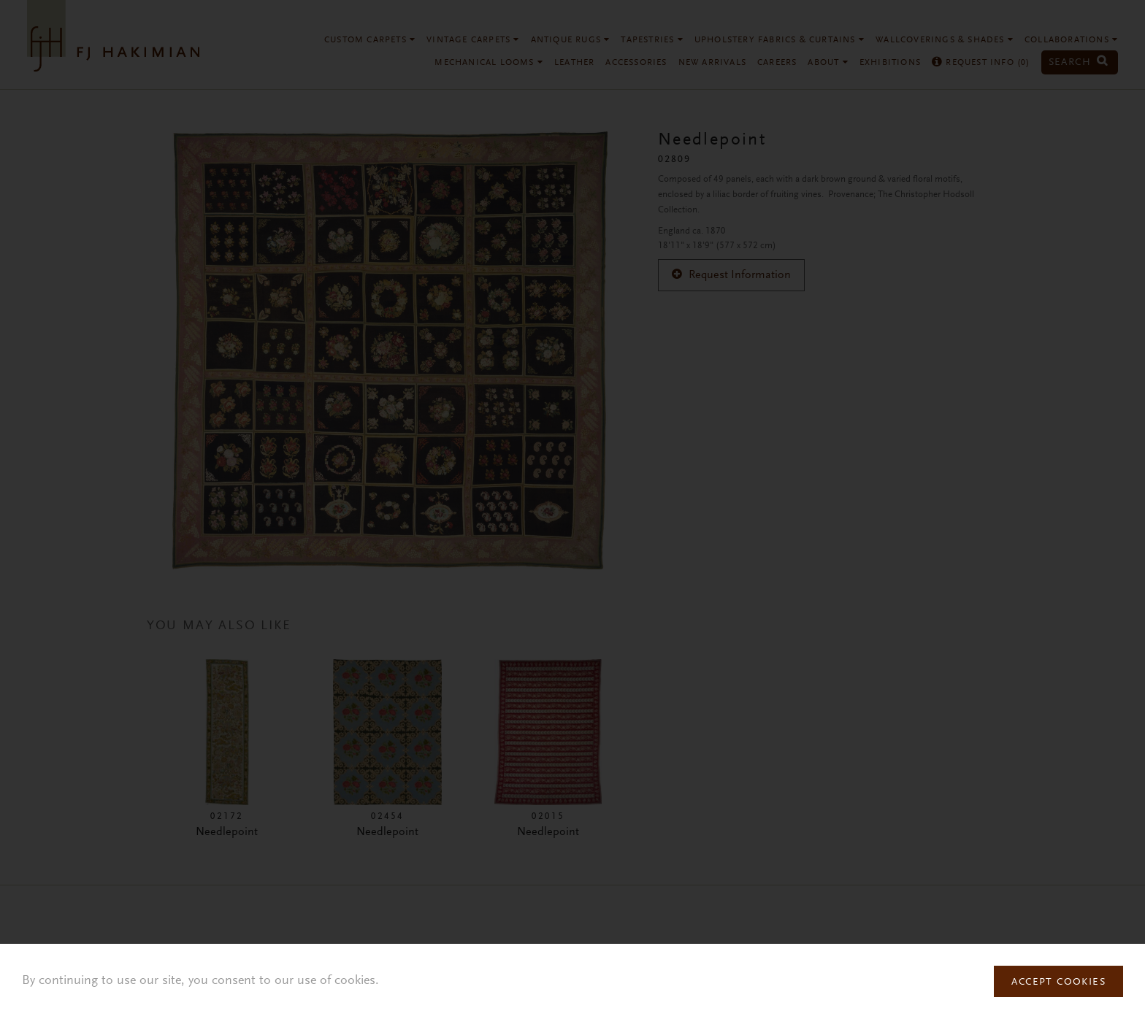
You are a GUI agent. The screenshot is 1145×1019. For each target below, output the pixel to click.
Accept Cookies (1058, 982)
